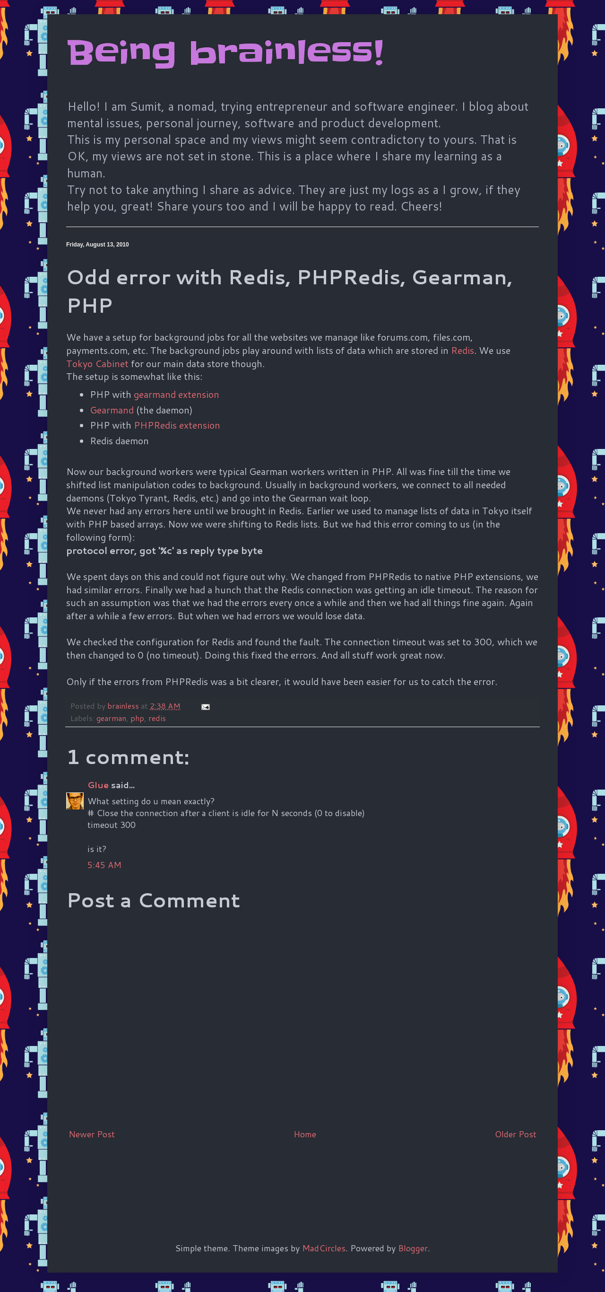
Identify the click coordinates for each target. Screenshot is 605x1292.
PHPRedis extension (177, 424)
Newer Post (92, 1134)
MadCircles (324, 1248)
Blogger (413, 1248)
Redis (462, 350)
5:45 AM (104, 865)
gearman (111, 717)
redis (157, 717)
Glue (98, 785)
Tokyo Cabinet (97, 363)
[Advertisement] (238, 1175)
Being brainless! (224, 53)
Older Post (515, 1134)
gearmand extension (176, 394)
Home (305, 1134)
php (137, 717)
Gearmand (112, 409)
